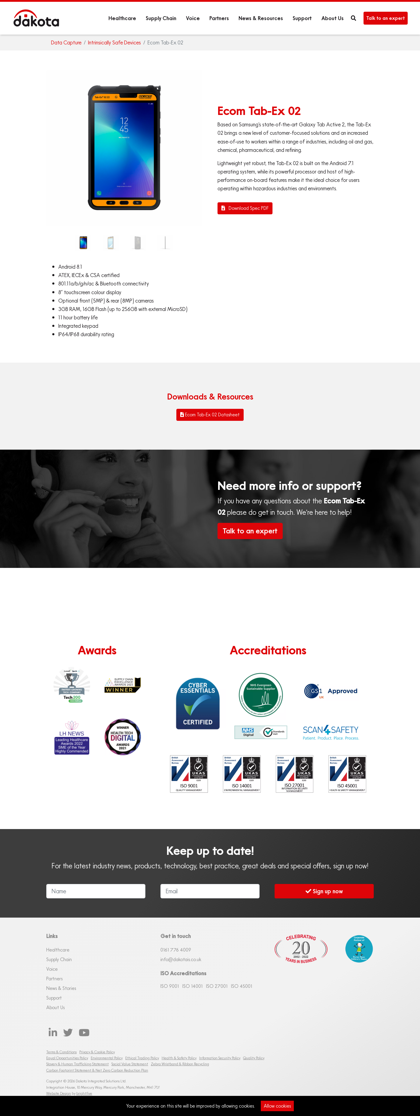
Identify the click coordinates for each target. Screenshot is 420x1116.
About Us (332, 18)
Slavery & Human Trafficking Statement (77, 1064)
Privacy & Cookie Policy (97, 1052)
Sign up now (324, 891)
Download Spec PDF (245, 208)
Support (302, 18)
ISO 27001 (216, 986)
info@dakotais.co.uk (180, 959)
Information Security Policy (219, 1058)
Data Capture (66, 42)
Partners (219, 18)
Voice (193, 18)
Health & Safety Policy (179, 1058)
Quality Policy (253, 1058)
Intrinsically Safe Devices (114, 42)
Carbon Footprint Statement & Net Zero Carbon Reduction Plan (97, 1070)
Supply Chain (161, 18)
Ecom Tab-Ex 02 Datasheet (210, 414)
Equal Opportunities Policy (67, 1058)
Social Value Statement (129, 1064)
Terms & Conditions (61, 1052)
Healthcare (122, 18)
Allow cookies (277, 1106)
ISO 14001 (192, 986)
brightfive (84, 1093)
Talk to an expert (385, 18)
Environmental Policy (107, 1058)
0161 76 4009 (175, 950)
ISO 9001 (169, 986)
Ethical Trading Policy (142, 1058)
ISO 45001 (241, 986)
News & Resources (261, 18)
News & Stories (61, 988)
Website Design (58, 1093)
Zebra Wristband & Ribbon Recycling (180, 1064)
